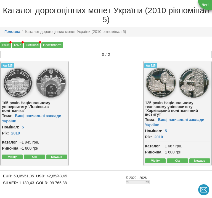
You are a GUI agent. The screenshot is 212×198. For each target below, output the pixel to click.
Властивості (52, 45)
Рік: (5, 133)
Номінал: (10, 127)
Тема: (7, 116)
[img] (18, 83)
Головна (12, 31)
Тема (17, 45)
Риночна (10, 148)
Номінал (32, 45)
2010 (15, 133)
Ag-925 (7, 65)
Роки (5, 45)
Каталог (9, 142)
